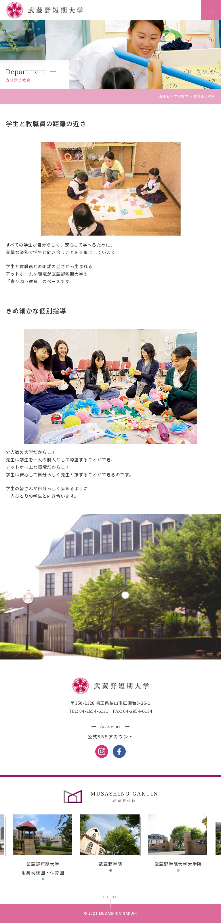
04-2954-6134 (137, 711)
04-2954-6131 (93, 711)
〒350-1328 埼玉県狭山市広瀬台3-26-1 (110, 703)
